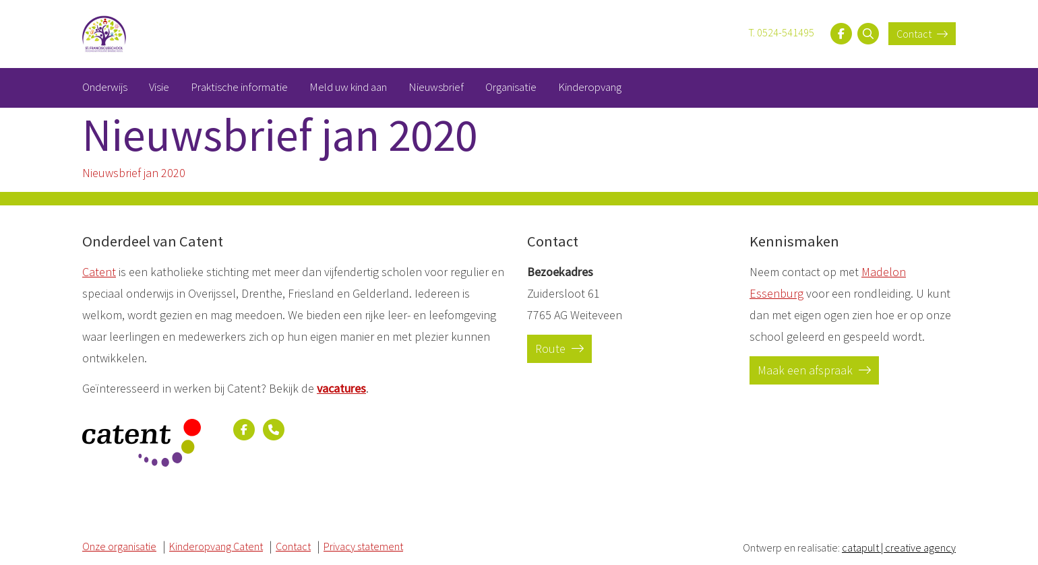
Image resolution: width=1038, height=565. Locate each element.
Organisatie (511, 86)
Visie (159, 86)
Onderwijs (104, 86)
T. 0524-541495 (781, 32)
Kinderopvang (589, 86)
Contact (922, 33)
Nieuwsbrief (436, 86)
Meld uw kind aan (348, 86)
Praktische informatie (239, 86)
